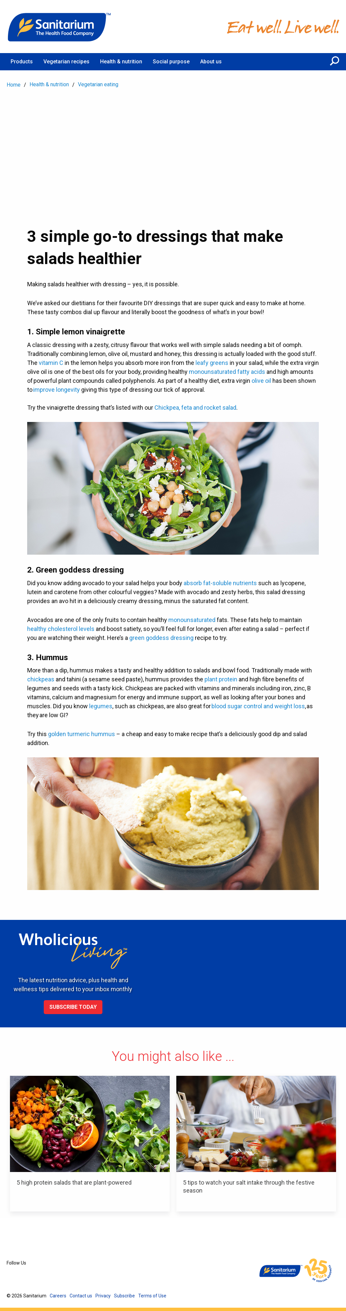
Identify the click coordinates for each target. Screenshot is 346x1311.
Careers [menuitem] (58, 1295)
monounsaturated (191, 619)
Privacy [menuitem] (103, 1295)
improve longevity (56, 389)
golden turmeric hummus (81, 733)
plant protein (220, 679)
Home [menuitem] (14, 85)
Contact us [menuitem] (81, 1295)
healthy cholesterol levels (60, 628)
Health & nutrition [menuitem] (121, 61)
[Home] (60, 26)
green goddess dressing (161, 637)
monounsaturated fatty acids (227, 371)
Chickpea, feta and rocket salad (195, 407)
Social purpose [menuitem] (171, 61)
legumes (100, 706)
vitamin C (51, 362)
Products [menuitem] (22, 61)
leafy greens (212, 362)
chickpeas (40, 679)
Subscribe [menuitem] (124, 1295)
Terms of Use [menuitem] (152, 1295)
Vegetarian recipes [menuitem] (66, 61)
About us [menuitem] (211, 61)
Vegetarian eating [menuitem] (98, 84)
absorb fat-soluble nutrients (220, 583)
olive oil (261, 380)
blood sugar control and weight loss (258, 706)
